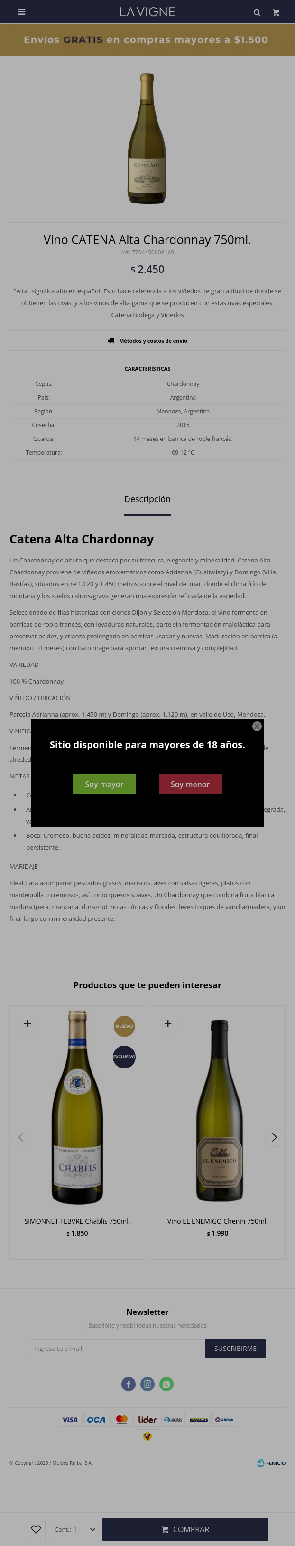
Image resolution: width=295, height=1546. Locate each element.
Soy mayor (104, 784)
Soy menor (190, 784)
